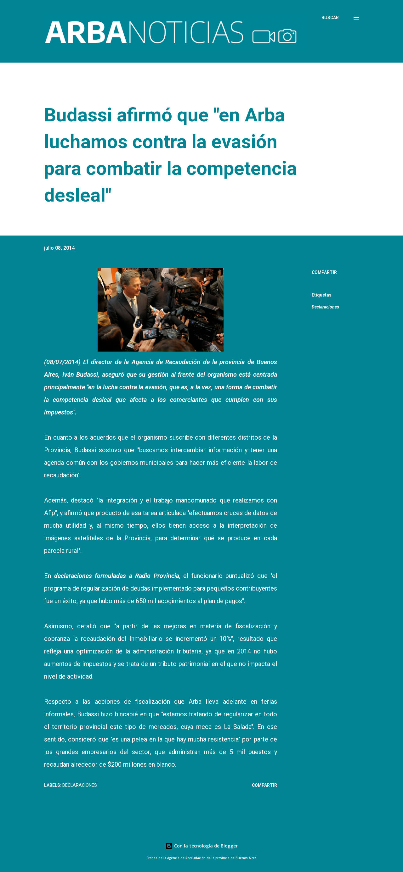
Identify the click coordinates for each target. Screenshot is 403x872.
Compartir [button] (324, 272)
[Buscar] (330, 17)
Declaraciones (325, 306)
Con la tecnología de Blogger (201, 846)
